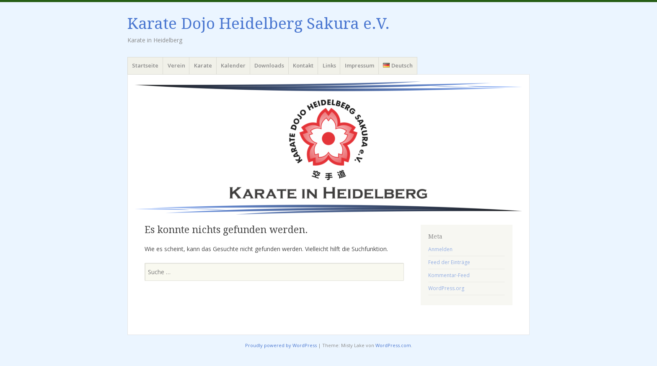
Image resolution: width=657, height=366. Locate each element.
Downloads (269, 65)
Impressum (359, 65)
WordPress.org (446, 288)
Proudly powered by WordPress (281, 345)
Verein (176, 65)
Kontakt (303, 65)
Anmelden (440, 249)
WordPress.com (393, 345)
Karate (203, 65)
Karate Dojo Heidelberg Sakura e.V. (258, 24)
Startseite (145, 65)
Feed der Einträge (449, 262)
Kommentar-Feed (449, 275)
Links (329, 65)
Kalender (233, 65)
